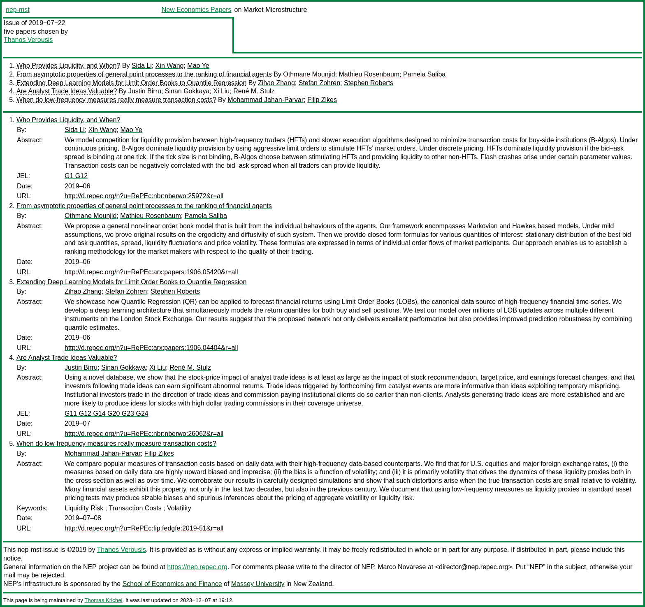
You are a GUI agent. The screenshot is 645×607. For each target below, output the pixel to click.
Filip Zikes (322, 99)
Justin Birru (144, 91)
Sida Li (142, 65)
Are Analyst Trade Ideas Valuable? (66, 91)
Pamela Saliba (424, 74)
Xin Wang (169, 65)
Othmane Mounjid (309, 74)
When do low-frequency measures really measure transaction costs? (116, 99)
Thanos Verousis (28, 39)
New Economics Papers (197, 9)
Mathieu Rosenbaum (369, 74)
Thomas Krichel (103, 600)
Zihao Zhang (276, 82)
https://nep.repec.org (197, 566)
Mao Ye (198, 65)
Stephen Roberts (368, 82)
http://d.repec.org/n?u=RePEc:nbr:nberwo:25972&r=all (144, 195)
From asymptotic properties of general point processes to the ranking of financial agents (144, 74)
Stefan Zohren (319, 82)
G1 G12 (76, 175)
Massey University (258, 583)
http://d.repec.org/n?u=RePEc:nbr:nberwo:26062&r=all (144, 433)
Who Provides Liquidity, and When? (68, 65)
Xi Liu (221, 91)
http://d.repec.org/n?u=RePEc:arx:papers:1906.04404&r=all (151, 347)
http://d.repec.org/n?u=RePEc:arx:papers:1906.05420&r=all (151, 272)
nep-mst (18, 9)
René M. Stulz (253, 91)
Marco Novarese (402, 566)
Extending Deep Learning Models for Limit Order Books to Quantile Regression (131, 82)
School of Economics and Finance (172, 583)
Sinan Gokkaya (187, 91)
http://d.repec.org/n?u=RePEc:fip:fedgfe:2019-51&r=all (144, 528)
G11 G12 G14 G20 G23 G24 (106, 413)
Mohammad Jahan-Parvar (265, 99)
